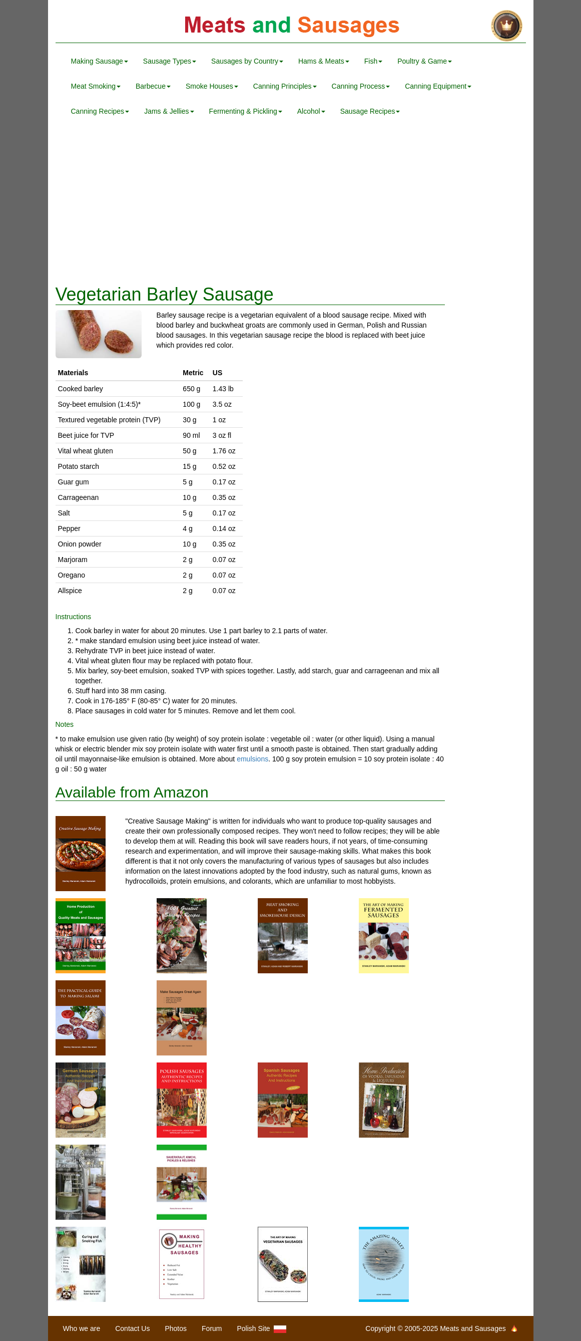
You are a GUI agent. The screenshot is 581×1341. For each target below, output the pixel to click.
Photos (176, 1328)
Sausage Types (169, 61)
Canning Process (361, 86)
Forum (212, 1328)
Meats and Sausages (291, 26)
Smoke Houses (212, 86)
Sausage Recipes (370, 111)
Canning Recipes (100, 111)
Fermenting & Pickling (245, 111)
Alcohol (311, 111)
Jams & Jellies (169, 111)
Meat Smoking (96, 86)
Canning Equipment (438, 86)
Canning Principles (285, 86)
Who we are (82, 1328)
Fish (373, 61)
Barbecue (153, 86)
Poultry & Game (424, 61)
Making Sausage (99, 61)
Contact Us (132, 1328)
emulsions (252, 759)
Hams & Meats (323, 61)
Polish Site (262, 1328)
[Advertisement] (291, 204)
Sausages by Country (247, 61)
